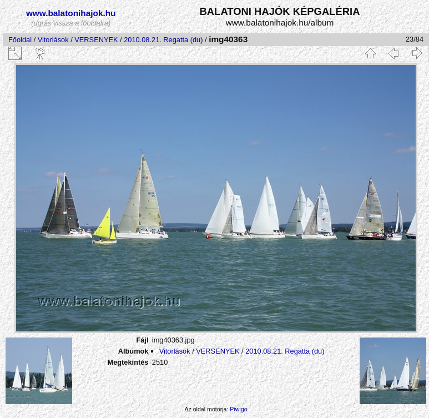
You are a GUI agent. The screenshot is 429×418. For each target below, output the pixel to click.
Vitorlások (53, 40)
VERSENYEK (96, 40)
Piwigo (238, 409)
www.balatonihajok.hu (71, 13)
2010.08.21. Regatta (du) (163, 40)
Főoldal (20, 40)
